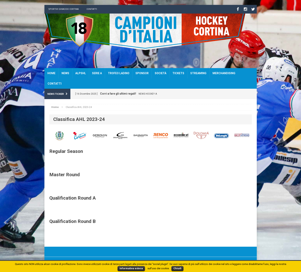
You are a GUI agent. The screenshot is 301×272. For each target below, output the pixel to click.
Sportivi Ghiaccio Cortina (63, 9)
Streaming (198, 73)
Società (160, 73)
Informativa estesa (131, 268)
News (65, 73)
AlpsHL (80, 73)
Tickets (178, 73)
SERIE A (97, 73)
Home (51, 73)
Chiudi (177, 268)
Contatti (92, 9)
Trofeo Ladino (118, 73)
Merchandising (224, 73)
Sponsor (142, 73)
